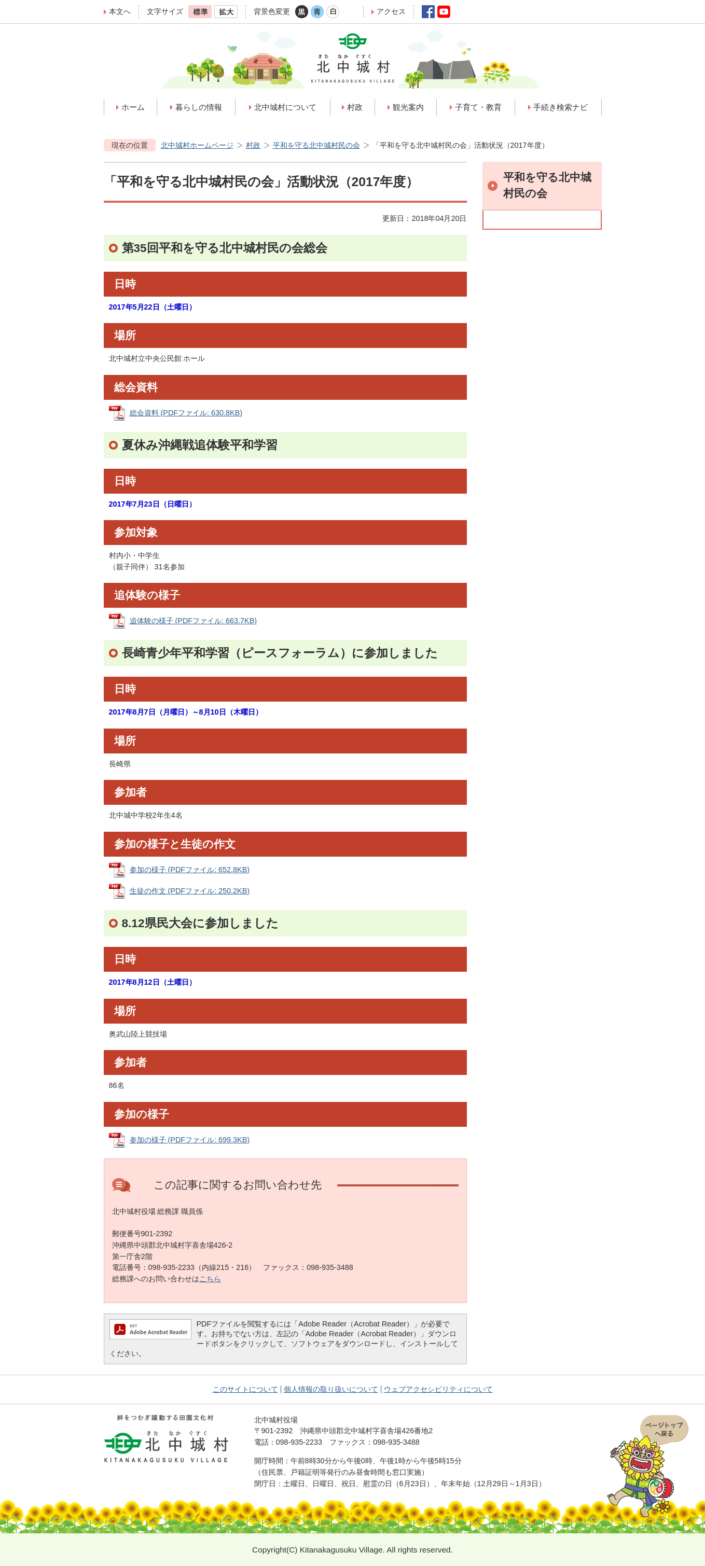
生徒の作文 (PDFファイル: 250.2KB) (190, 891)
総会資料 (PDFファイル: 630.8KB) (186, 413)
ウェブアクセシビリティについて (438, 1389)
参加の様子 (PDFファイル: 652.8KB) (190, 869)
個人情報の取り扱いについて (331, 1389)
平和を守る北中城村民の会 (316, 145)
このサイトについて (245, 1389)
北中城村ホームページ (197, 145)
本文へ (120, 11)
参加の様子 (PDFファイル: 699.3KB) (190, 1140)
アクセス (391, 11)
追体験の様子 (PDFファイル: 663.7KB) (193, 621)
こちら (210, 1279)
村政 (253, 145)
